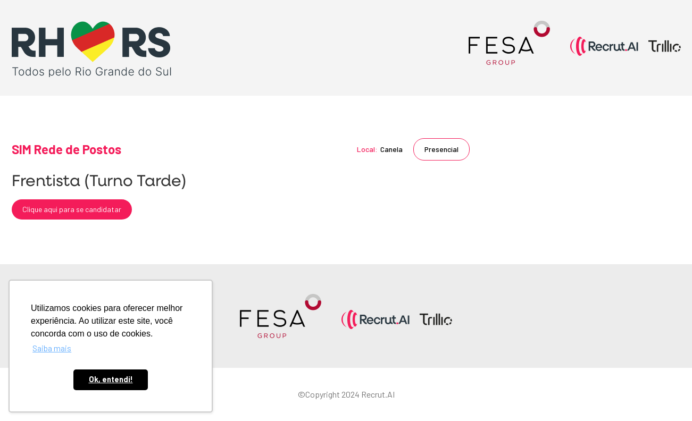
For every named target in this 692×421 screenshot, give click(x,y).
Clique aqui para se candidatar (71, 209)
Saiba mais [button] (51, 348)
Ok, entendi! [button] (111, 379)
